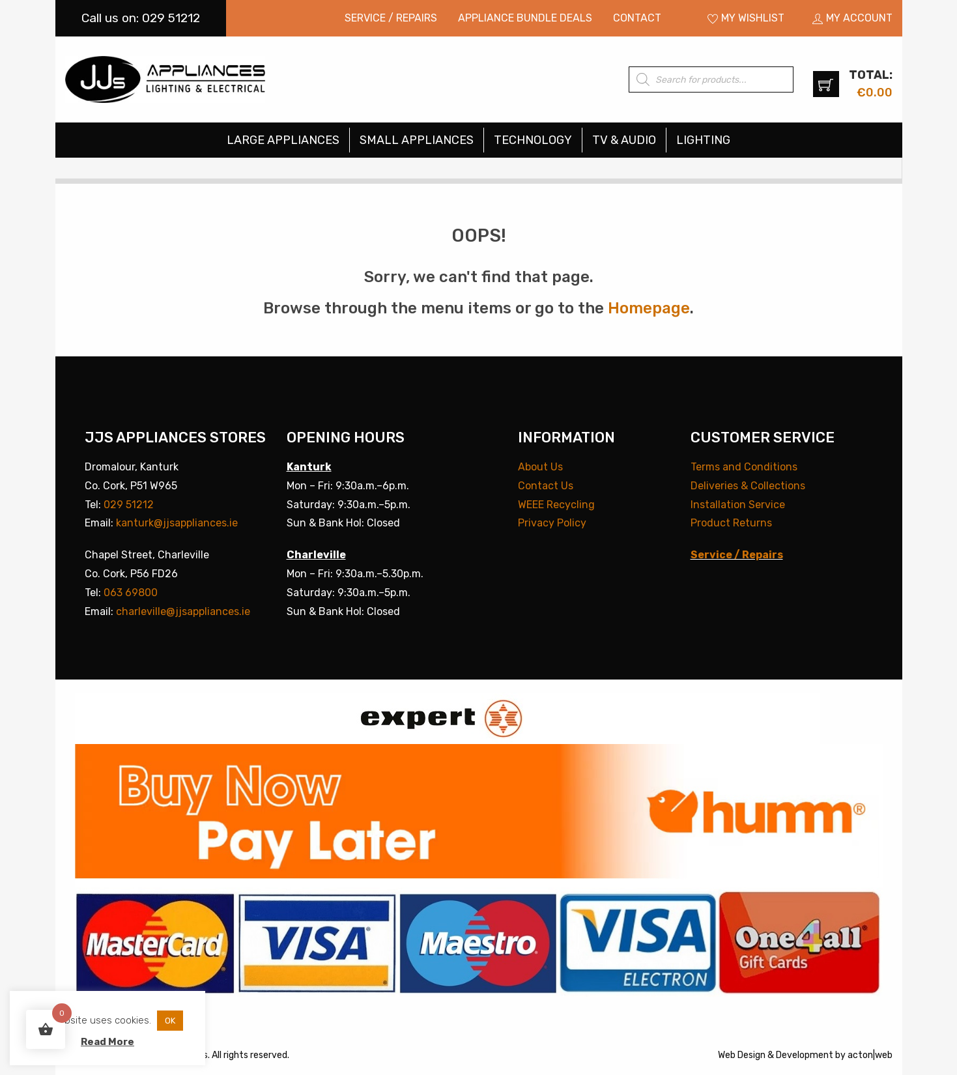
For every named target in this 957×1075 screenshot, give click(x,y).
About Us (540, 467)
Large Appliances (283, 140)
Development (804, 1055)
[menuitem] (391, 18)
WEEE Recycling (556, 504)
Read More (107, 1042)
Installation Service (738, 504)
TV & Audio (624, 140)
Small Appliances (417, 140)
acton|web (870, 1055)
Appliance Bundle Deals (525, 18)
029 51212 (129, 504)
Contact (637, 18)
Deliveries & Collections (748, 486)
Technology (533, 140)
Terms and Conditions (744, 467)
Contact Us (545, 486)
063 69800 (131, 592)
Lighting (703, 140)
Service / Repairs (391, 18)
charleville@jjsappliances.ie (183, 611)
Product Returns (731, 523)
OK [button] (170, 1020)
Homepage (649, 308)
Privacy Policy (552, 523)
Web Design (741, 1055)
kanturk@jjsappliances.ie (177, 523)
